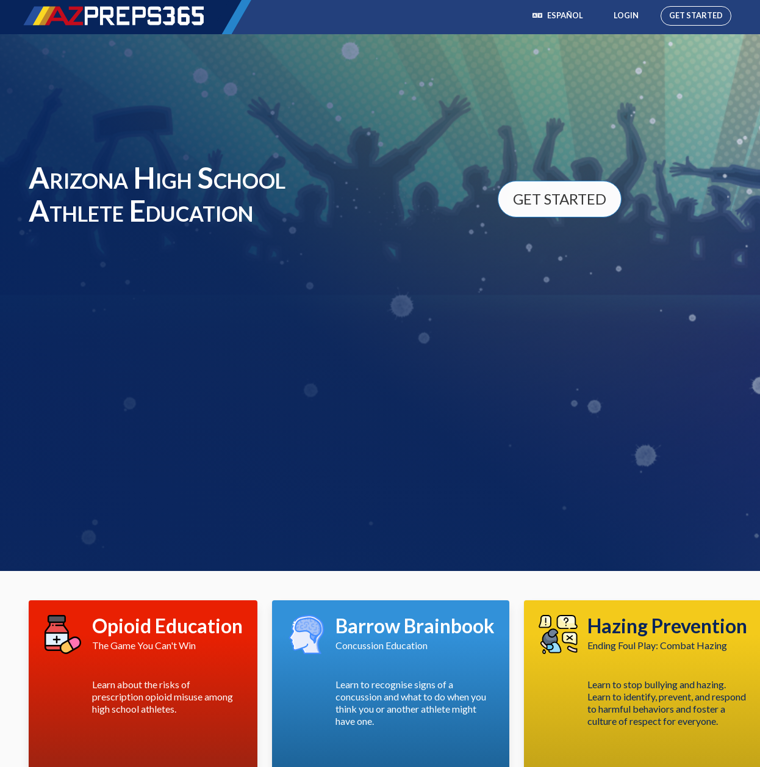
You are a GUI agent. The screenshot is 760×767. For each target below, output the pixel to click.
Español (557, 15)
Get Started (696, 15)
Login (626, 15)
